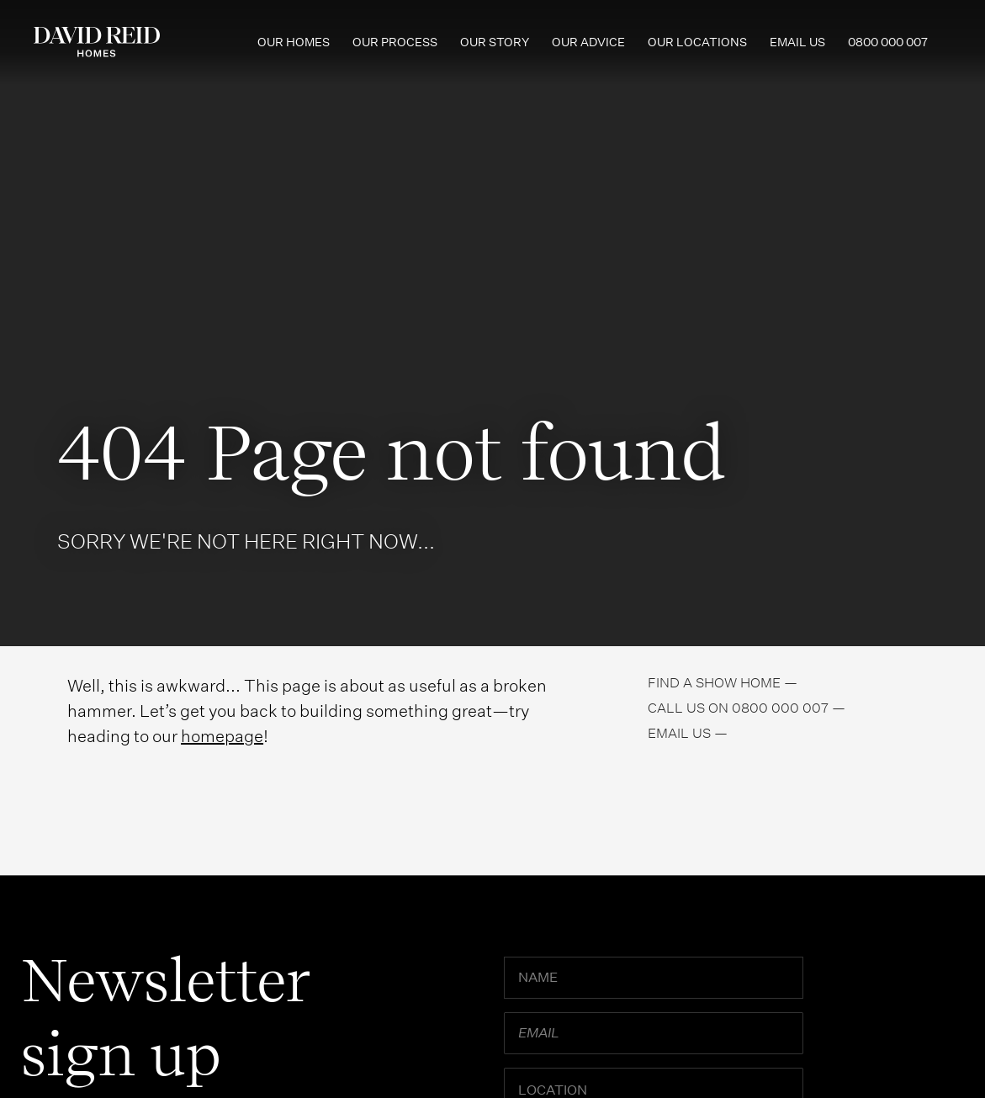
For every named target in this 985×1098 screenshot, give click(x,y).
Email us (797, 42)
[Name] (653, 978)
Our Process (394, 42)
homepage (222, 735)
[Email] (653, 1033)
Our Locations (697, 42)
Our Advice (588, 42)
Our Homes (293, 42)
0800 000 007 (888, 42)
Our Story (494, 42)
